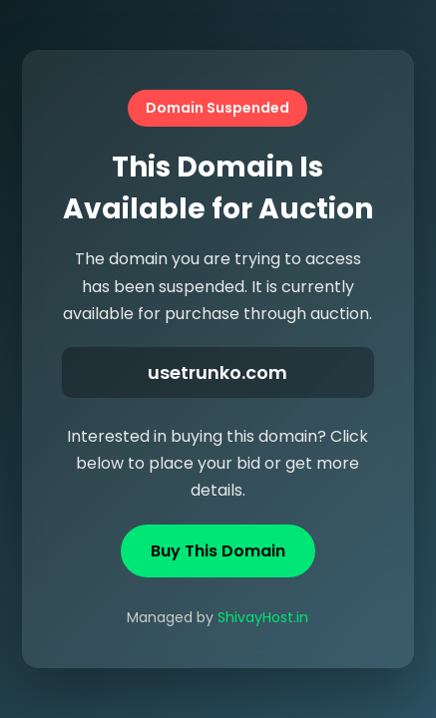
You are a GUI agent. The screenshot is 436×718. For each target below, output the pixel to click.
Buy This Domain (218, 550)
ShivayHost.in (263, 617)
